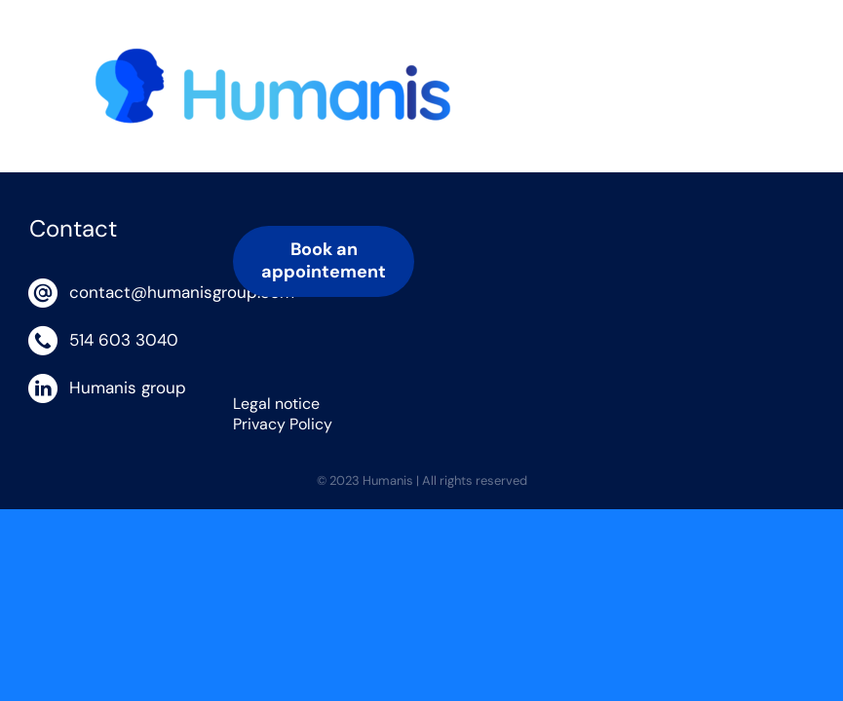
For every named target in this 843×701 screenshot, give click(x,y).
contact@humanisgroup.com (135, 292)
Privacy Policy (282, 424)
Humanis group (127, 387)
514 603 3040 (123, 339)
